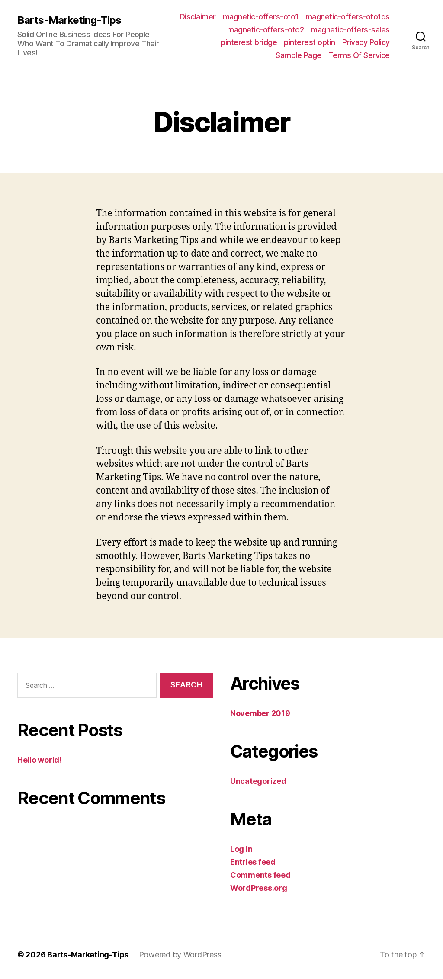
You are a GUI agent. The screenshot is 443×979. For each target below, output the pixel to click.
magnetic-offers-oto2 (265, 29)
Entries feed (253, 862)
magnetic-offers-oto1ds (347, 16)
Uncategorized (258, 781)
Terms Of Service (359, 55)
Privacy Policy (366, 42)
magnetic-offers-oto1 (261, 16)
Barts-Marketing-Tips (69, 20)
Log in (241, 849)
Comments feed (260, 874)
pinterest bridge (249, 42)
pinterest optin (309, 42)
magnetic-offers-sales (350, 29)
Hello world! (39, 759)
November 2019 (260, 713)
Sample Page (298, 55)
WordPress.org (258, 887)
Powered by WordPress (180, 954)
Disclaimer (198, 16)
